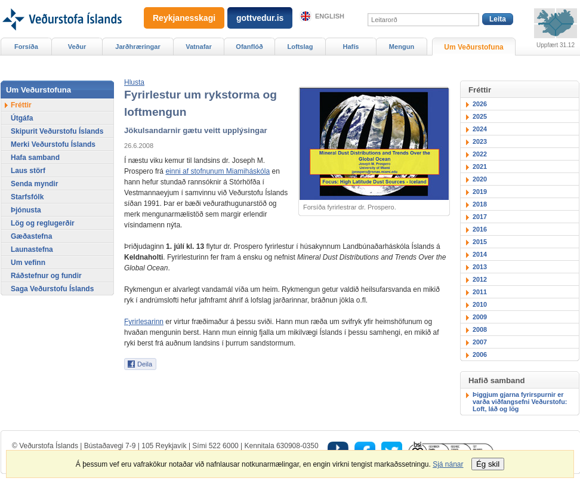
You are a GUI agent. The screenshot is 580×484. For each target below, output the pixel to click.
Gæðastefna (31, 236)
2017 (480, 216)
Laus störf (28, 171)
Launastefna (32, 249)
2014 (480, 254)
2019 (480, 191)
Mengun (401, 46)
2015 (480, 241)
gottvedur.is (259, 18)
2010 (480, 304)
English (329, 16)
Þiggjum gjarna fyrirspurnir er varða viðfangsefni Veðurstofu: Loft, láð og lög (520, 401)
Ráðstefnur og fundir (46, 276)
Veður (77, 46)
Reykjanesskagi (184, 18)
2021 (480, 166)
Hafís (351, 46)
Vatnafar (199, 46)
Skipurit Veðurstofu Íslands (57, 131)
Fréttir (21, 105)
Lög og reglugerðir (43, 223)
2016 (480, 229)
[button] (134, 82)
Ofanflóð (249, 46)
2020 (480, 179)
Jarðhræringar (137, 46)
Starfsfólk (27, 197)
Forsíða (26, 46)
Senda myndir (34, 184)
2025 (480, 116)
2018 (480, 204)
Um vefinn (28, 262)
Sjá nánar (448, 464)
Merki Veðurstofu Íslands (53, 144)
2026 (480, 103)
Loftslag (300, 46)
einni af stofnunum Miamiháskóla (217, 171)
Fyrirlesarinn (143, 321)
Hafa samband (35, 157)
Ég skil (487, 464)
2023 (480, 141)
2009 (480, 316)
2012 (480, 279)
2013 (480, 266)
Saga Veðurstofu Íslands (52, 289)
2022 (480, 154)
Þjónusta (26, 210)
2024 (480, 128)
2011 (480, 291)
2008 (480, 329)
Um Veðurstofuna (473, 47)
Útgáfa (22, 118)
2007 (480, 342)
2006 (480, 354)
